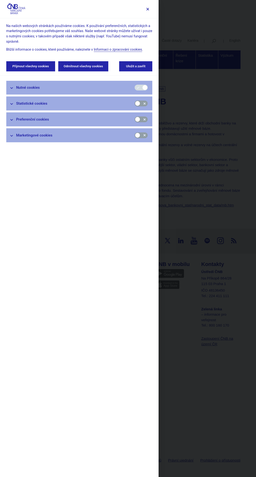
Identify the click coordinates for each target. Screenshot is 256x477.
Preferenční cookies (32, 119)
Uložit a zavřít (135, 66)
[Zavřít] (147, 9)
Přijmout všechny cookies (31, 66)
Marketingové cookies (34, 135)
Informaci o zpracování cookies (118, 50)
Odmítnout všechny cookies (83, 66)
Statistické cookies (31, 103)
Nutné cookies (28, 87)
